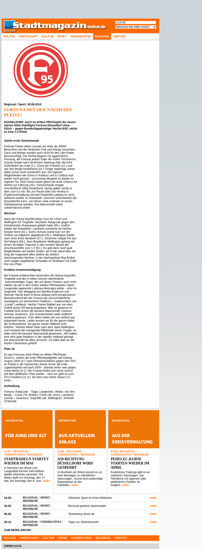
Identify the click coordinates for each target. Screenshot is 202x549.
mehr (46, 480)
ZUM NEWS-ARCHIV (17, 530)
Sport (62, 538)
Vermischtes (81, 538)
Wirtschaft (29, 538)
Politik (10, 538)
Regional (103, 538)
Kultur (49, 538)
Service (121, 538)
